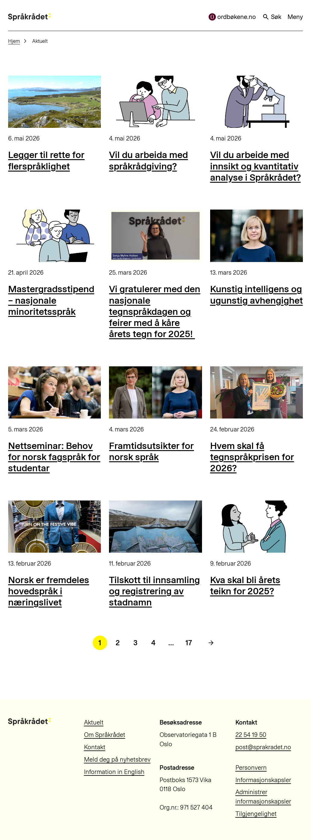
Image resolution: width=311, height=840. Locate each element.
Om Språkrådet (104, 734)
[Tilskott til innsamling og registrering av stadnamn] (155, 527)
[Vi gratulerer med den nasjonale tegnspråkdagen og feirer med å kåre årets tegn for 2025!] (155, 236)
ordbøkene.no (232, 17)
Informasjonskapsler (263, 780)
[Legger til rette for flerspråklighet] (54, 102)
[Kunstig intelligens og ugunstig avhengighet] (256, 236)
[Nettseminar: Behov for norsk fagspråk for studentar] (54, 392)
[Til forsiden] (29, 17)
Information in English (114, 771)
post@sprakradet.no (263, 747)
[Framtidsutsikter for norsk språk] (155, 392)
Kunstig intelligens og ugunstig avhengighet (256, 294)
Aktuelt (94, 722)
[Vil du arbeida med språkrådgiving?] (155, 102)
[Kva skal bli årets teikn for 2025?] (256, 527)
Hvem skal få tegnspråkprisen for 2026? (252, 457)
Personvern (251, 767)
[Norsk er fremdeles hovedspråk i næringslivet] (54, 527)
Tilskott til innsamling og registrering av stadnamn (154, 591)
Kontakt (94, 747)
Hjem (14, 41)
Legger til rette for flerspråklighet (46, 160)
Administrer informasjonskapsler (263, 796)
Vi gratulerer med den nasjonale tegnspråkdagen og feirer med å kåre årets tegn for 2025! (154, 311)
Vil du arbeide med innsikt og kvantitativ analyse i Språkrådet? (255, 166)
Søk (271, 17)
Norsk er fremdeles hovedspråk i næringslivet (48, 591)
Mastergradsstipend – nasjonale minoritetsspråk (51, 300)
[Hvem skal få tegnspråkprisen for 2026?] (256, 392)
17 (188, 642)
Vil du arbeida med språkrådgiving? (148, 160)
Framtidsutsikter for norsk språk (151, 451)
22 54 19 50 (250, 734)
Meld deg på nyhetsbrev (117, 759)
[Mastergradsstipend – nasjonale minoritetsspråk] (54, 236)
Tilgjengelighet (256, 813)
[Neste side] (211, 643)
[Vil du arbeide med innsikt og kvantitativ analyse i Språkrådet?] (256, 102)
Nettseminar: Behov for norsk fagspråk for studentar (54, 457)
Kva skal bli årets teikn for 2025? (245, 585)
